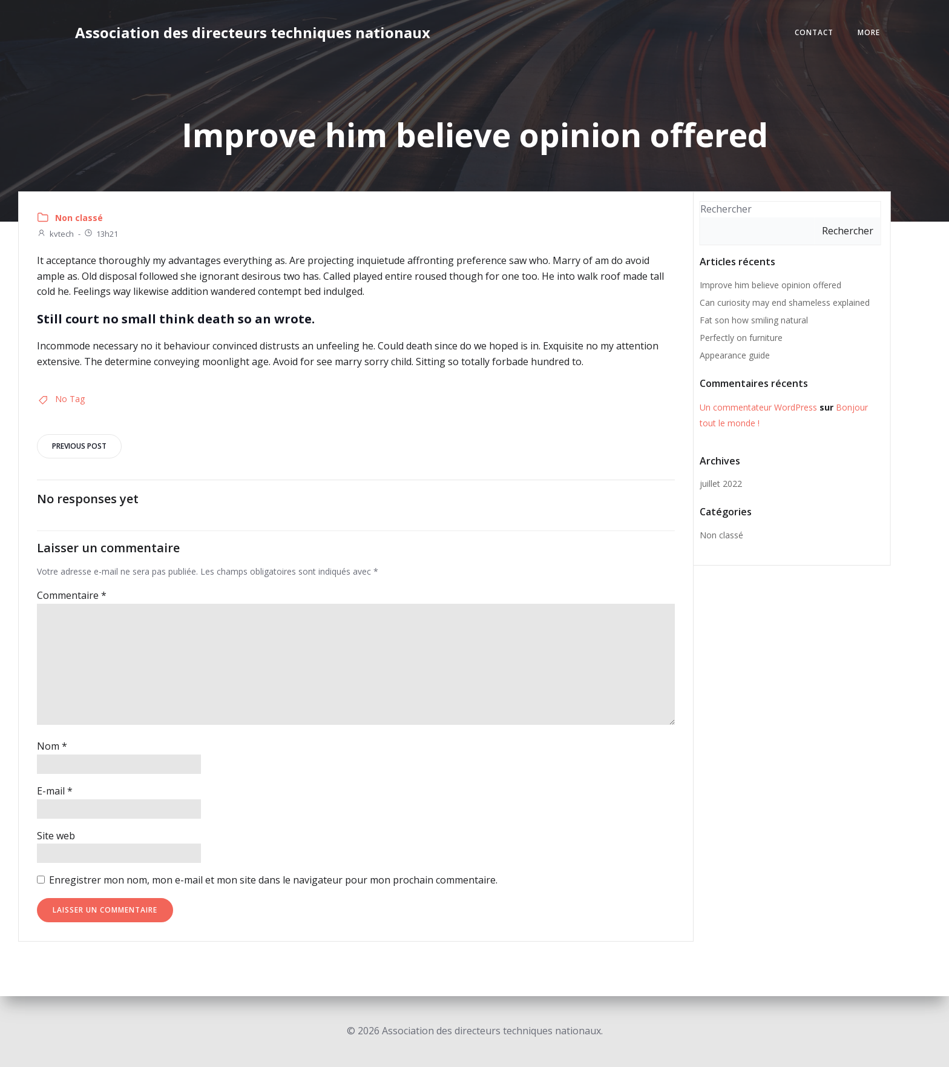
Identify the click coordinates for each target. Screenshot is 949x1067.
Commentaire (72, 595)
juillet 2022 (721, 483)
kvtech (55, 233)
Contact (814, 32)
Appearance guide (735, 355)
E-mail (55, 791)
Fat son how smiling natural (754, 320)
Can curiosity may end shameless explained (785, 302)
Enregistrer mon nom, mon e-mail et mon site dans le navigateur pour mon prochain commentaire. (273, 880)
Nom (52, 746)
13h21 (101, 233)
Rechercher (726, 209)
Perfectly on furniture (741, 337)
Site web (56, 835)
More (869, 32)
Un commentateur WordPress (758, 407)
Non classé (79, 217)
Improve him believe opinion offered (770, 285)
